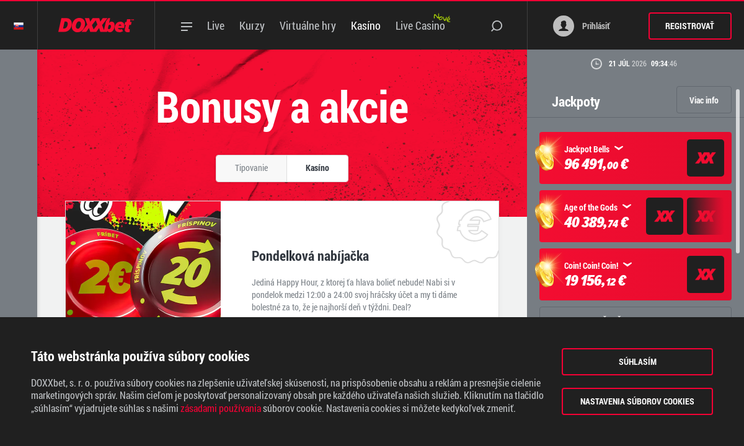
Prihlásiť (581, 26)
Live (215, 25)
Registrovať (689, 26)
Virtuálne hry (308, 25)
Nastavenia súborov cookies (637, 401)
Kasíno (366, 25)
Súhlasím (638, 361)
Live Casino (420, 25)
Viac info (704, 100)
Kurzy (252, 25)
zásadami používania (220, 408)
